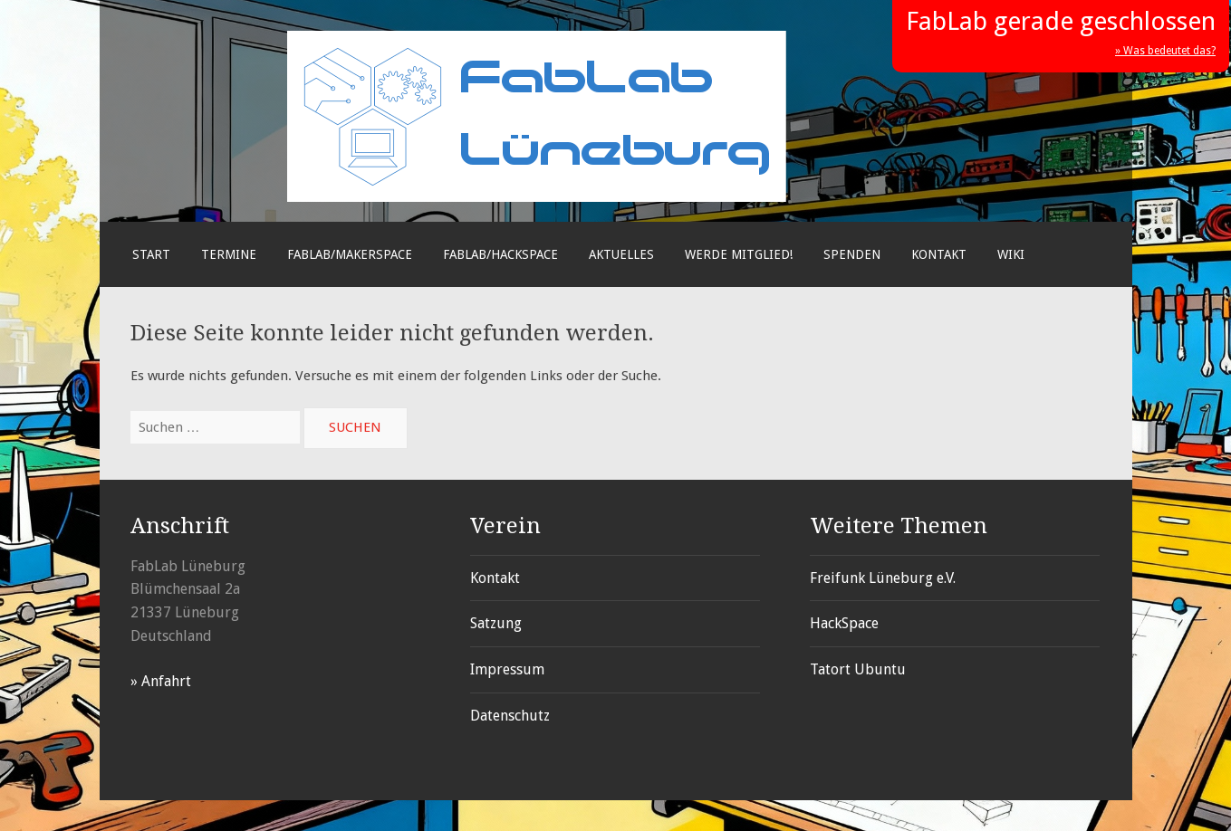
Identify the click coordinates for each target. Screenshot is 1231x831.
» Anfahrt (160, 681)
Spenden (851, 254)
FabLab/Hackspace (500, 254)
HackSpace (844, 623)
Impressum (507, 669)
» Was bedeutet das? (1165, 50)
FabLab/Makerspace (349, 254)
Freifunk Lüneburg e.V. (883, 578)
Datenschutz (510, 715)
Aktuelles (621, 254)
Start (151, 254)
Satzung (496, 623)
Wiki (1010, 254)
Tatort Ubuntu (858, 669)
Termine (228, 254)
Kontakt (939, 254)
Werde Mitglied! (739, 254)
